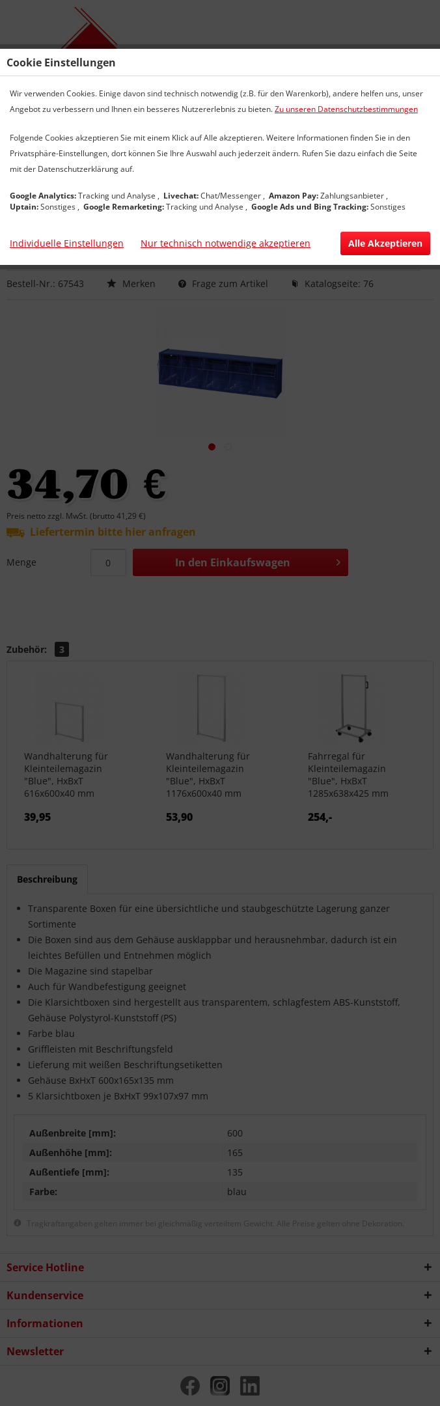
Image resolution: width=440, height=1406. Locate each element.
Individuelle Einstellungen (67, 243)
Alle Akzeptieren (385, 243)
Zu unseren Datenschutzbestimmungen (346, 109)
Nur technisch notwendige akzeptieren (225, 243)
